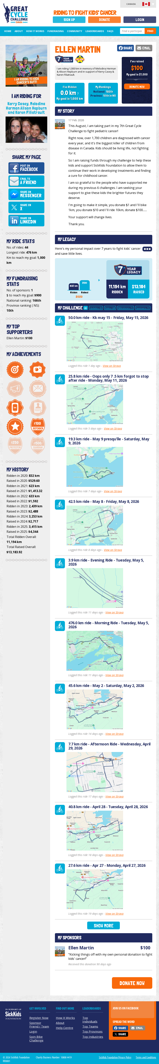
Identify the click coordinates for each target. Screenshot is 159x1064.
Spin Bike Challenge (36, 1038)
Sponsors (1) (142, 307)
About (19, 31)
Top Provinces (92, 1031)
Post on (31, 168)
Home (7, 31)
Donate (104, 20)
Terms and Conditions (146, 1057)
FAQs (110, 31)
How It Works (35, 31)
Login (140, 20)
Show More (103, 926)
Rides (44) (110, 307)
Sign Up (69, 20)
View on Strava (112, 366)
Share (128, 48)
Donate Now (136, 87)
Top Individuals (89, 1019)
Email (146, 48)
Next (100, 280)
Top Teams (90, 1026)
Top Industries (92, 1037)
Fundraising (55, 31)
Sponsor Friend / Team (39, 1024)
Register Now (38, 1018)
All (85, 307)
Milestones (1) (125, 307)
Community (74, 31)
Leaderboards (94, 31)
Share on (31, 194)
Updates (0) (96, 307)
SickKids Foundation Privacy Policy (115, 1057)
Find (150, 31)
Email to (31, 181)
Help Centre (64, 1028)
